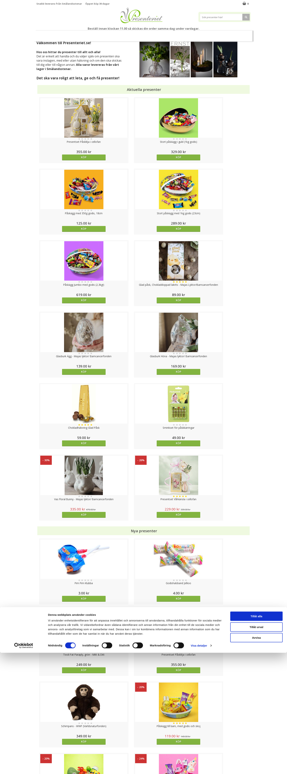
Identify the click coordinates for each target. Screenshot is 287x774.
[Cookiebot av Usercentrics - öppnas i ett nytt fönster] (24, 767)
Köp (63, 157)
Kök (161, 34)
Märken (206, 34)
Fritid (176, 34)
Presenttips (129, 34)
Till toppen (143, 721)
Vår (76, 34)
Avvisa (256, 758)
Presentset (107, 34)
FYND (219, 34)
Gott (190, 34)
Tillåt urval (256, 748)
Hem (148, 34)
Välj (117, 611)
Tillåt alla (256, 737)
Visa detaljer (199, 766)
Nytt (66, 34)
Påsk (89, 34)
